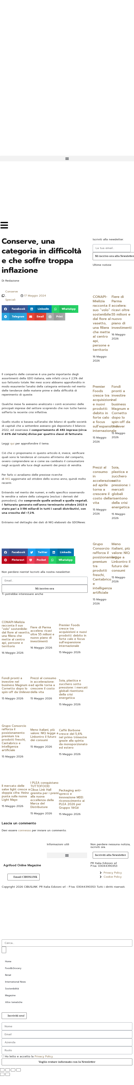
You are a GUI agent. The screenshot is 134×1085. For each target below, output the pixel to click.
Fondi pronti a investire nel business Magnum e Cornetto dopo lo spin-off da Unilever (16, 685)
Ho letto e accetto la (29, 1056)
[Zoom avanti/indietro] (2, 1069)
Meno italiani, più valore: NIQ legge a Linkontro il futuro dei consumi (44, 735)
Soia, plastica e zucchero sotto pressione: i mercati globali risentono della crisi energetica (73, 689)
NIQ (7, 479)
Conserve (11, 292)
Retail (8, 975)
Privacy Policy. (44, 1056)
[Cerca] (4, 950)
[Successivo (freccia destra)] (7, 1074)
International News (15, 981)
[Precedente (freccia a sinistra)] (2, 1074)
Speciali (10, 300)
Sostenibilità (12, 988)
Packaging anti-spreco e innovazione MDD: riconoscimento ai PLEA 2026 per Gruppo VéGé (72, 799)
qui (12, 444)
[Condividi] (13, 1069)
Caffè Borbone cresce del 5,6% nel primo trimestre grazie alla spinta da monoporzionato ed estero (73, 739)
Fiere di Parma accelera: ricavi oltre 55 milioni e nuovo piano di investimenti (42, 634)
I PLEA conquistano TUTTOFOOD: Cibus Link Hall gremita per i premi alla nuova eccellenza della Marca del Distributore (44, 795)
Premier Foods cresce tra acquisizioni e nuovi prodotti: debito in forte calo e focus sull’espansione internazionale (73, 635)
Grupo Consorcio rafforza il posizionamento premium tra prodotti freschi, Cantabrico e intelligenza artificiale (14, 738)
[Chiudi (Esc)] (18, 1069)
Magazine (10, 995)
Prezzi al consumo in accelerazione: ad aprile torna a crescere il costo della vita (43, 685)
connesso (24, 830)
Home (8, 961)
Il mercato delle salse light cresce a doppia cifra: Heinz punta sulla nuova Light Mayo (16, 793)
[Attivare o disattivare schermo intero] (7, 1069)
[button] (67, 158)
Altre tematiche (13, 1002)
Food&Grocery (13, 968)
